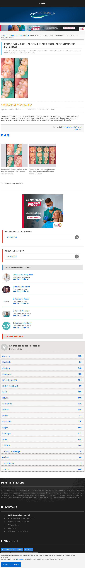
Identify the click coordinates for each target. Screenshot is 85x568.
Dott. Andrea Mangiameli (23, 274)
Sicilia (4, 439)
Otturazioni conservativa (18, 35)
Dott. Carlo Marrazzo (21, 311)
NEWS (20, 549)
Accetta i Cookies (11, 564)
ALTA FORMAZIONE (8, 549)
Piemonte (6, 421)
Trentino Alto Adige (11, 451)
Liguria (5, 397)
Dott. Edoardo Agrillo (21, 287)
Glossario (28, 549)
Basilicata (6, 362)
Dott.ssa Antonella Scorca (13, 109)
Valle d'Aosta (8, 463)
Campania (6, 374)
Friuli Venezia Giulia (11, 386)
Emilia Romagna (9, 380)
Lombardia (7, 403)
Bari (76, 129)
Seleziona (12, 237)
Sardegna (6, 433)
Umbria (5, 457)
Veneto (5, 469)
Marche (5, 409)
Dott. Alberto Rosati (21, 299)
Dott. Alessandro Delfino (23, 323)
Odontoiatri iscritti (19, 515)
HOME (3, 35)
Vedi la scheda (21, 279)
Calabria (6, 368)
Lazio (4, 391)
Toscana (6, 445)
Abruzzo (6, 356)
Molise (5, 415)
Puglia (5, 427)
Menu (42, 3)
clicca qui (20, 559)
